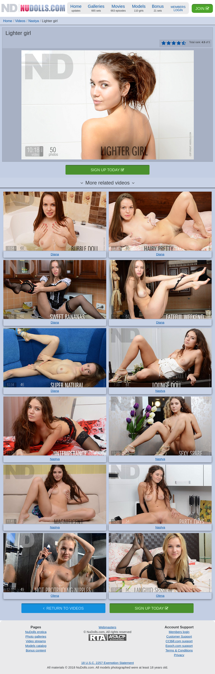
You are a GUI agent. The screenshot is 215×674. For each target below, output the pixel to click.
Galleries (96, 8)
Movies (118, 8)
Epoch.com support (179, 645)
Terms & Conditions (179, 650)
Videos (20, 21)
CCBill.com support (179, 641)
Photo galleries (35, 636)
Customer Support (179, 636)
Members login (179, 632)
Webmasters (107, 627)
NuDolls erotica (36, 632)
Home (75, 8)
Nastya (33, 21)
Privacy (179, 655)
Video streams (36, 641)
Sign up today (107, 170)
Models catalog (35, 645)
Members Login (178, 8)
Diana (55, 254)
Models (139, 8)
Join (202, 8)
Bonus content (36, 650)
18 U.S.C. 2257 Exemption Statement (107, 663)
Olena (55, 595)
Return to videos (63, 608)
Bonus (158, 8)
